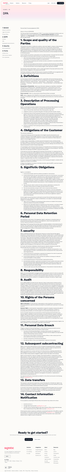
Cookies (4, 39)
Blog (54, 449)
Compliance (47, 457)
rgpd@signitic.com (28, 377)
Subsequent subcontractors (8, 43)
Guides (55, 455)
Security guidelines (6, 48)
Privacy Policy (5, 34)
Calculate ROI (56, 453)
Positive (46, 451)
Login (48, 3)
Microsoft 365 (38, 451)
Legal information (6, 32)
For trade (28, 453)
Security (46, 455)
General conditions (6, 30)
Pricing (30, 3)
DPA (3, 41)
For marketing (29, 451)
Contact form (5, 53)
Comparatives (56, 459)
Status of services (34, 470)
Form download (5, 57)
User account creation (7, 55)
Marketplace (38, 453)
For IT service (29, 449)
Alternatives (56, 461)
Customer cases (57, 457)
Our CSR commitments (47, 462)
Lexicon (55, 451)
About (46, 449)
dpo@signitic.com (50, 408)
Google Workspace (39, 449)
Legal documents (48, 459)
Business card (38, 455)
